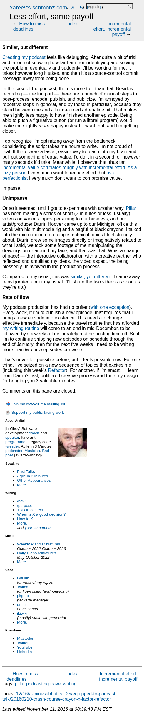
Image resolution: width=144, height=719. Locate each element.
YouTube (24, 647)
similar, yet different (91, 276)
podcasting (37, 683)
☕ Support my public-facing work (34, 412)
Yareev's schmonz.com (38, 7)
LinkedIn (24, 651)
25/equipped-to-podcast (90, 693)
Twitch (22, 587)
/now (21, 501)
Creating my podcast (24, 57)
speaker (12, 437)
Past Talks (26, 471)
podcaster (13, 450)
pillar (20, 683)
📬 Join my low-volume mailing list (35, 404)
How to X (25, 519)
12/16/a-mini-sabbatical (40, 693)
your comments (38, 527)
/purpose (24, 505)
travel (56, 683)
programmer (15, 442)
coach (34, 433)
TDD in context (30, 510)
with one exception (109, 307)
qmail (21, 604)
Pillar (131, 208)
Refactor (57, 370)
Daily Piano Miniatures (36, 553)
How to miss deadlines (29, 26)
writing (69, 683)
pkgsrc (23, 595)
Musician (32, 450)
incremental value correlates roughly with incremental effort (63, 167)
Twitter (23, 643)
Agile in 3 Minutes (32, 476)
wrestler (12, 446)
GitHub (23, 578)
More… (23, 485)
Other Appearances (34, 480)
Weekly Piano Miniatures (38, 544)
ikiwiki (22, 613)
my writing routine (20, 328)
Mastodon (25, 638)
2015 (76, 7)
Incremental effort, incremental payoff (112, 29)
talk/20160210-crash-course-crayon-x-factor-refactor (56, 699)
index (72, 23)
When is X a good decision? (41, 514)
